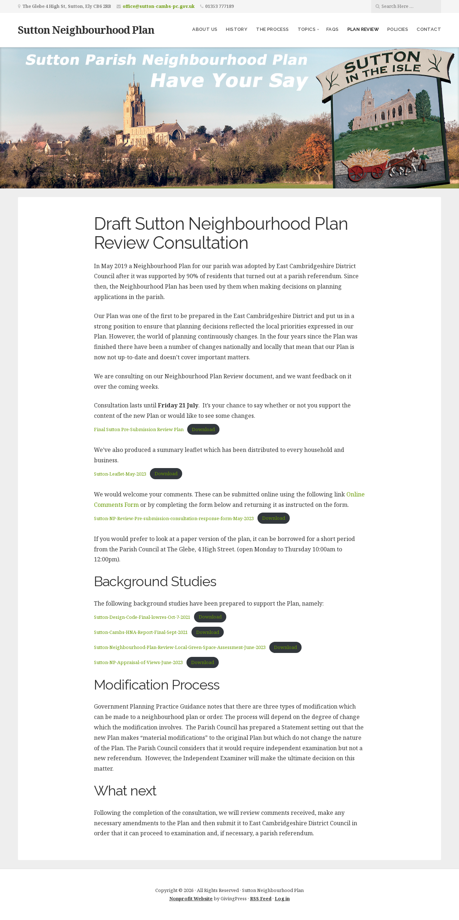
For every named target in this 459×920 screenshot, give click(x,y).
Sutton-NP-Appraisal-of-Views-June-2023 (138, 662)
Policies (397, 29)
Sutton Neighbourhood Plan (86, 30)
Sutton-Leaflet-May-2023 (120, 474)
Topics (307, 29)
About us (204, 29)
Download (203, 429)
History (236, 29)
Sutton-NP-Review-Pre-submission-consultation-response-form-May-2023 (174, 518)
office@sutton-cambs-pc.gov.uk (159, 6)
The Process (272, 29)
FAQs (332, 29)
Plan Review (363, 29)
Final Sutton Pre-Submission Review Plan (139, 429)
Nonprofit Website (191, 898)
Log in (282, 898)
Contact (429, 29)
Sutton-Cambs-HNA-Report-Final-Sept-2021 (141, 632)
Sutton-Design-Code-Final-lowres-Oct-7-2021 (142, 617)
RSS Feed (260, 898)
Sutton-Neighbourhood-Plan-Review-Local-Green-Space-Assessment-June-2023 (180, 647)
